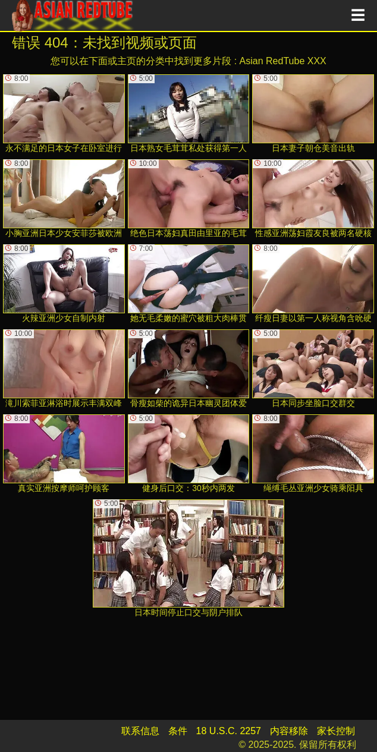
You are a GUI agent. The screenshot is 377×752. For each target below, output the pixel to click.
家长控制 (336, 731)
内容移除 (289, 731)
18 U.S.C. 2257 (228, 731)
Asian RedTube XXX (283, 61)
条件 (177, 731)
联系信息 (140, 731)
